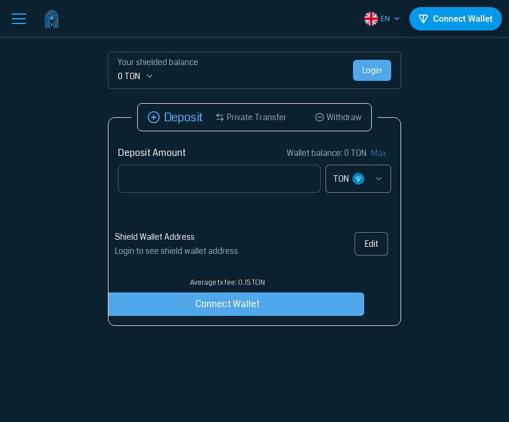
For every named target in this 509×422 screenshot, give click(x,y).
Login (372, 70)
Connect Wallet (209, 304)
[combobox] (358, 179)
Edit (367, 244)
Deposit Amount (152, 152)
